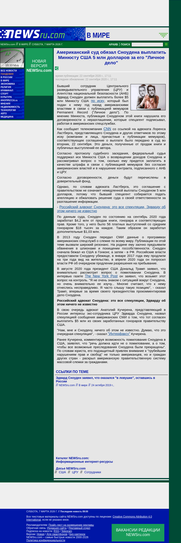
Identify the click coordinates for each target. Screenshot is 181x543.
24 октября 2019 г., (102, 385)
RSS (56, 531)
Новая (40, 534)
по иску (97, 101)
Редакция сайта (56, 528)
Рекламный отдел (79, 528)
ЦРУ (75, 472)
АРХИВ (113, 44)
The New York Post (101, 276)
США (62, 472)
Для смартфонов (57, 534)
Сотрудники (92, 472)
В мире (98, 35)
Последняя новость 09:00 (74, 511)
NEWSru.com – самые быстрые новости (50, 537)
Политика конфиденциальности (45, 540)
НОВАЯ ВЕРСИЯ (39, 66)
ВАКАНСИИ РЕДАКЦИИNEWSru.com (138, 532)
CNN (107, 129)
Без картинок (77, 534)
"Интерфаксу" (119, 334)
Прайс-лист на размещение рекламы (71, 525)
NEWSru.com (7, 44)
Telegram (66, 531)
